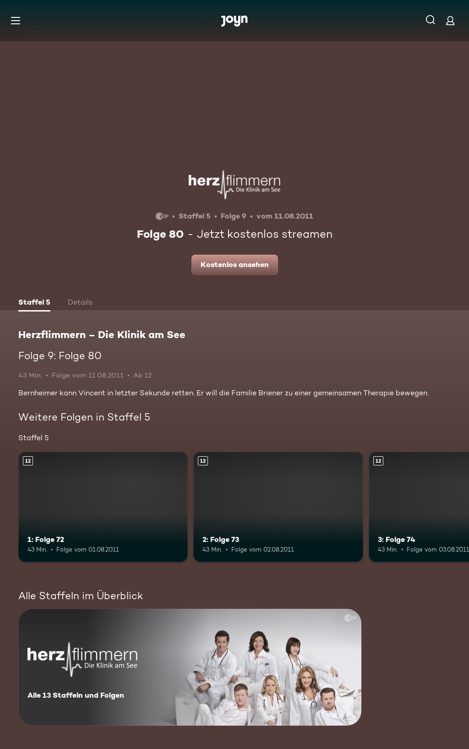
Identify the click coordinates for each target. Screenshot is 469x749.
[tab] (34, 303)
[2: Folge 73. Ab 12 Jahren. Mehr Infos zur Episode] (278, 507)
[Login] (450, 20)
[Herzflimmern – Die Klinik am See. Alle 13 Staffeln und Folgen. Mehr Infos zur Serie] (189, 667)
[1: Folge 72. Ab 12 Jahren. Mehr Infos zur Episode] (103, 507)
